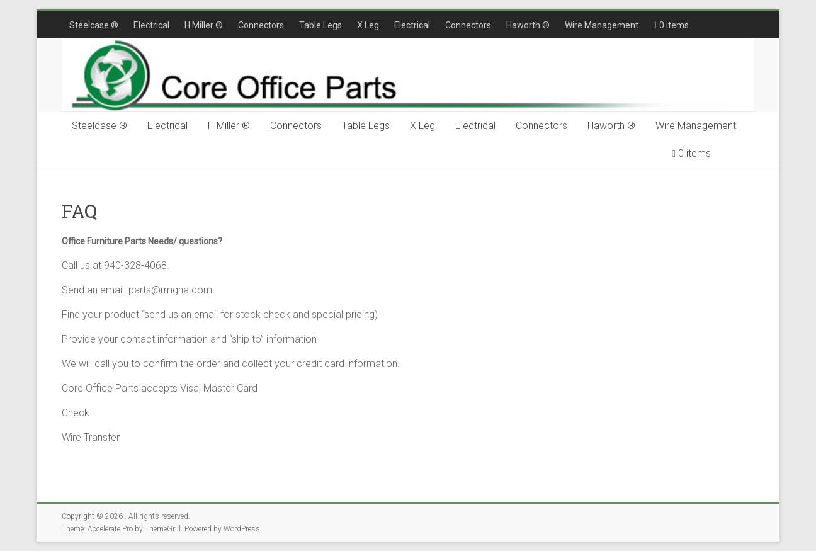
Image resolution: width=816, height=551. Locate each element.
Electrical (151, 25)
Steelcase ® (93, 25)
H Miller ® (203, 25)
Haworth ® (528, 25)
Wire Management (601, 25)
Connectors (261, 25)
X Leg (368, 25)
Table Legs (320, 25)
